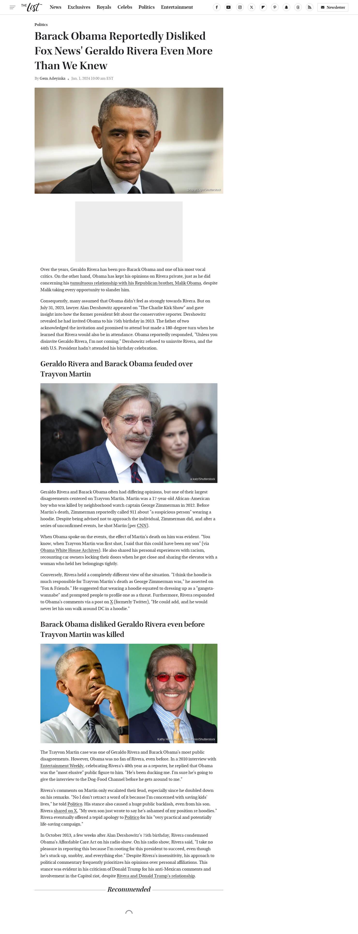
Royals (104, 7)
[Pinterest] (275, 7)
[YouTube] (228, 7)
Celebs (125, 7)
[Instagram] (240, 7)
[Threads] (298, 7)
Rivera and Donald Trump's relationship (156, 876)
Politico (74, 804)
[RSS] (309, 7)
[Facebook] (217, 7)
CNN (142, 525)
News (55, 7)
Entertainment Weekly (61, 765)
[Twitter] (251, 7)
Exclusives (79, 7)
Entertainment (177, 7)
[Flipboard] (263, 7)
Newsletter (333, 7)
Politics (147, 7)
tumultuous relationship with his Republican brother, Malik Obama (135, 283)
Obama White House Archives (69, 550)
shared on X (65, 810)
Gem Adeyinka (52, 78)
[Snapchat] (286, 7)
